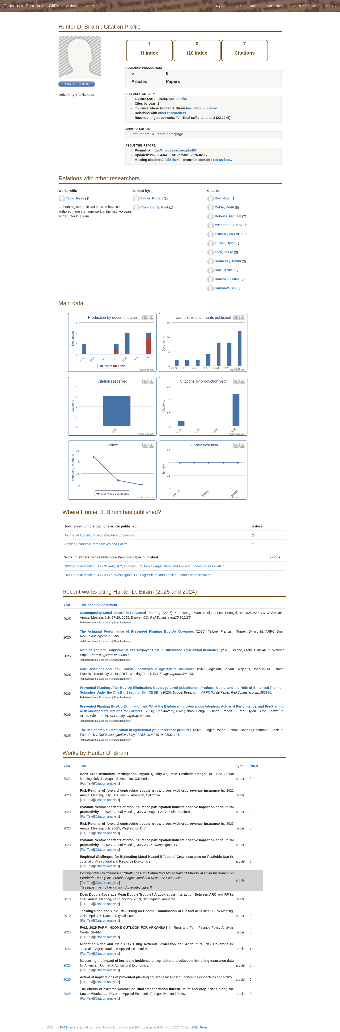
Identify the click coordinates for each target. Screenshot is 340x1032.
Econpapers (105, 622)
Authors (71, 6)
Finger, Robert (151, 198)
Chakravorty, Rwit (154, 207)
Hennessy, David (228, 261)
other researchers (172, 113)
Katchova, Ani (226, 288)
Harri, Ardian (224, 270)
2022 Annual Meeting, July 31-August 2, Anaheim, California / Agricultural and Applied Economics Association (144, 566)
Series (89, 6)
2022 (67, 779)
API (239, 6)
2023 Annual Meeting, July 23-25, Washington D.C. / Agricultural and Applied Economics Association (137, 575)
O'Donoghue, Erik (228, 225)
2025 (67, 932)
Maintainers (275, 6)
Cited (256, 766)
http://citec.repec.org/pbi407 (175, 150)
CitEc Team (199, 1027)
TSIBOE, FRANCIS (229, 234)
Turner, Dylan (225, 243)
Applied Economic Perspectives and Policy (95, 544)
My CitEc (222, 6)
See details (177, 99)
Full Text (87, 783)
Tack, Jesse (75, 198)
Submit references (304, 6)
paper (128, 622)
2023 (67, 795)
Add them (172, 160)
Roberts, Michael (228, 216)
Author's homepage (167, 134)
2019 (67, 899)
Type (241, 766)
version (118, 887)
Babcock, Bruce (227, 279)
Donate (254, 6)
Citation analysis (107, 783)
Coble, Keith (224, 207)
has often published (201, 108)
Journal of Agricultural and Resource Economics (99, 535)
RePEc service (69, 1027)
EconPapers (139, 134)
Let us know (222, 160)
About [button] (330, 6)
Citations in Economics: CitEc (31, 6)
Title (85, 766)
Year (69, 605)
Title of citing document (100, 605)
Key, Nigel (222, 198)
